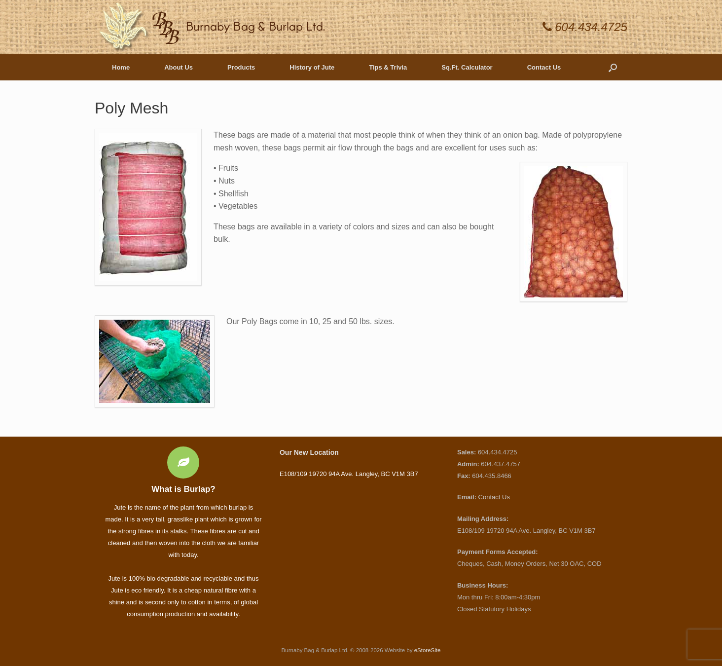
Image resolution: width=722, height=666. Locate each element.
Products (241, 67)
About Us (178, 67)
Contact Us (544, 67)
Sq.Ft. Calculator (466, 67)
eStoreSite (427, 650)
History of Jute (311, 67)
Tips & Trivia (388, 67)
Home (121, 67)
